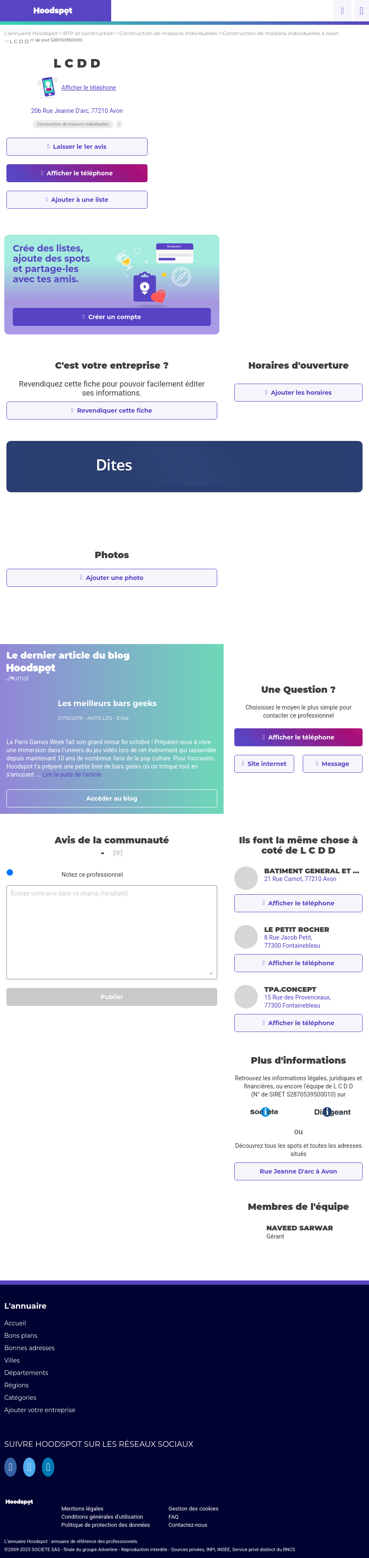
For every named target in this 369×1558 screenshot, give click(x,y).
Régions (16, 1385)
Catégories (20, 1397)
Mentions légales (82, 1508)
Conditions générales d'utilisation (102, 1517)
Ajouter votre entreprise (39, 1410)
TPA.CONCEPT (290, 989)
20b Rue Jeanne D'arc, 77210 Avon (77, 110)
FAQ (173, 1517)
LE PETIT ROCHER (296, 929)
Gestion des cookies (193, 1508)
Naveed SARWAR (299, 1228)
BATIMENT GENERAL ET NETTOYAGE (313, 871)
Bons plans (20, 1335)
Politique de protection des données (105, 1525)
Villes (12, 1360)
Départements (26, 1373)
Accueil (15, 1323)
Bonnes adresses (29, 1348)
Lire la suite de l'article (71, 774)
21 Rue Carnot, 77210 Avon (300, 878)
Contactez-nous (187, 1525)
